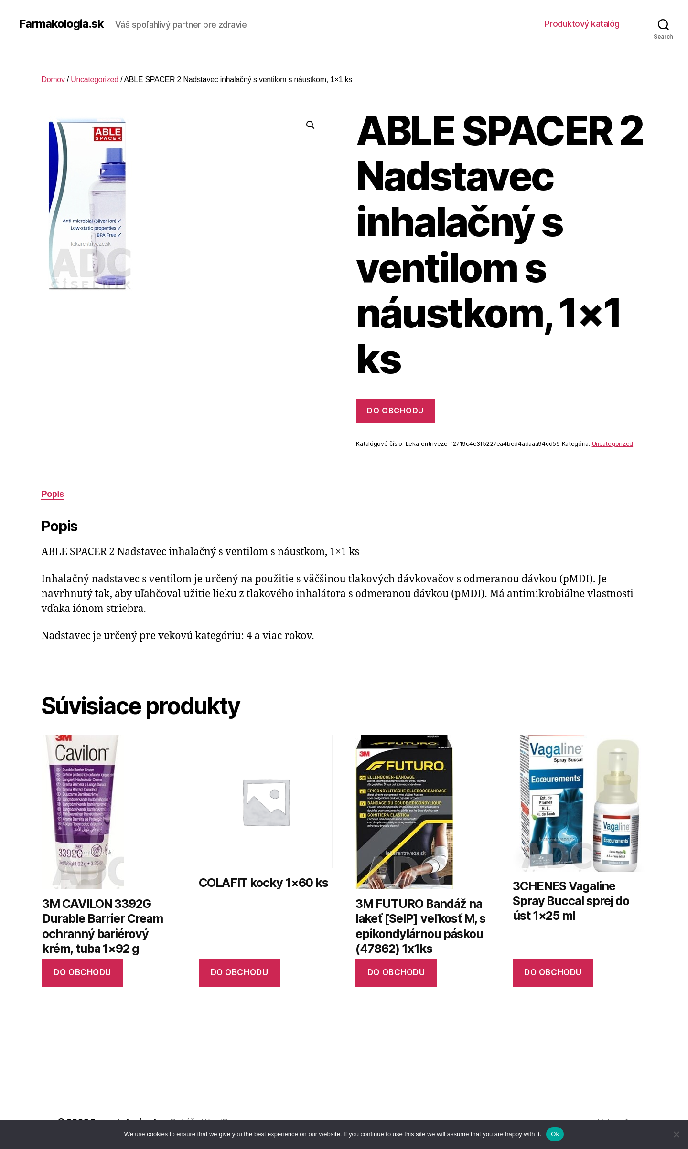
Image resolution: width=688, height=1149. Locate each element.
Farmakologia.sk (61, 24)
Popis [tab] (52, 494)
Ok (555, 1134)
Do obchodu (395, 410)
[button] (310, 125)
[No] (676, 1134)
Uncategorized (94, 79)
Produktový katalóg (582, 24)
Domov (52, 79)
